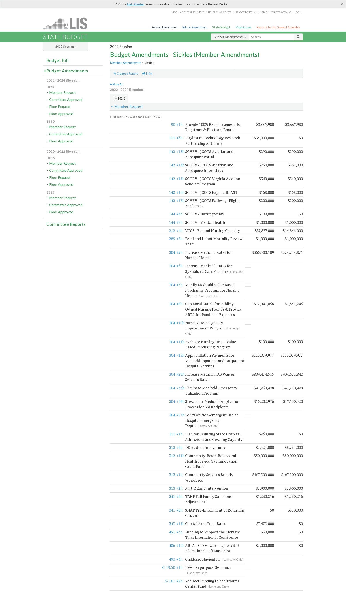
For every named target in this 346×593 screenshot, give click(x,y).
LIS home (262, 12)
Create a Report (126, 73)
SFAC (210, 542)
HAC (202, 542)
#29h (133, 312)
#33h (133, 320)
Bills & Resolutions (194, 27)
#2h (132, 399)
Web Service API (270, 542)
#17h (133, 181)
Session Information (164, 27)
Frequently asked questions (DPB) (65, 556)
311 (125, 356)
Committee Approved (65, 99)
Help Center (135, 4)
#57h (133, 342)
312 (125, 369)
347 (125, 424)
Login (298, 12)
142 (125, 148)
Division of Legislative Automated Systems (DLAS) (226, 588)
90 (126, 121)
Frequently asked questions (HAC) (130, 547)
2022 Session (65, 46)
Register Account (280, 12)
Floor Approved (61, 113)
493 (125, 459)
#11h (133, 285)
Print (147, 73)
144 (125, 189)
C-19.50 (121, 468)
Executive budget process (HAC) (64, 547)
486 (125, 446)
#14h (133, 156)
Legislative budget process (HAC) (64, 542)
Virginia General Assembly (188, 12)
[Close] (342, 4)
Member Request (62, 92)
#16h (133, 173)
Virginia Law (243, 27)
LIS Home (159, 583)
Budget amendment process (126, 542)
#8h (132, 258)
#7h (132, 198)
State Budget (221, 27)
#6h (132, 134)
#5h (132, 222)
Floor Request (59, 106)
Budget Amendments (230, 37)
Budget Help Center (251, 547)
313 (125, 391)
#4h (132, 189)
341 (125, 407)
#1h (132, 121)
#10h (133, 271)
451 (125, 432)
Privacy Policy (244, 12)
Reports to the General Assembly (278, 27)
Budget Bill (57, 60)
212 (125, 206)
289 (125, 214)
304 (125, 222)
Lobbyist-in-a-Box (179, 583)
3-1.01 (122, 476)
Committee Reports (66, 224)
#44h (133, 328)
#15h (133, 165)
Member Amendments (125, 63)
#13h (133, 148)
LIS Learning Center (219, 12)
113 (125, 134)
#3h (132, 214)
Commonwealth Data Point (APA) (64, 551)
